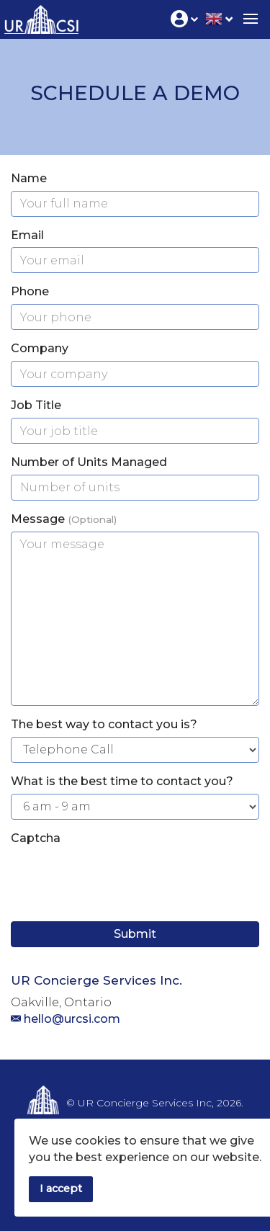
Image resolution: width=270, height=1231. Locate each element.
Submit (135, 934)
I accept (61, 1188)
